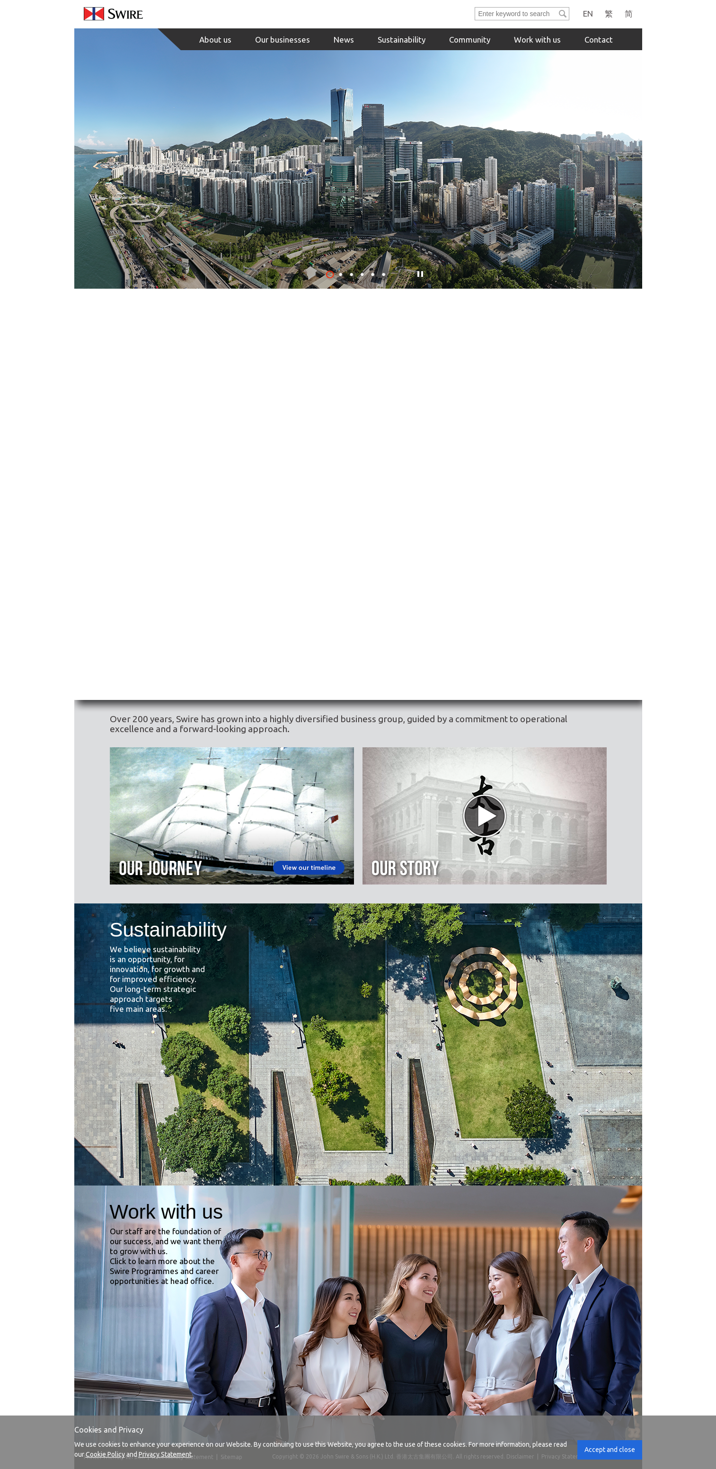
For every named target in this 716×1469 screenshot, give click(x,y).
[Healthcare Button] (527, 597)
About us (215, 39)
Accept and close (609, 1449)
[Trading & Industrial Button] (358, 597)
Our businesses (282, 39)
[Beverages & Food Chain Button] (358, 428)
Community (469, 39)
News (344, 39)
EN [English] (588, 13)
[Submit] (563, 14)
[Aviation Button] (527, 428)
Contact (598, 39)
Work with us (537, 39)
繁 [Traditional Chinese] (609, 13)
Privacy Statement (165, 1454)
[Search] (516, 14)
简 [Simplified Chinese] (629, 13)
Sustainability (401, 39)
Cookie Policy (105, 1454)
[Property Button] (189, 428)
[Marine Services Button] (189, 597)
